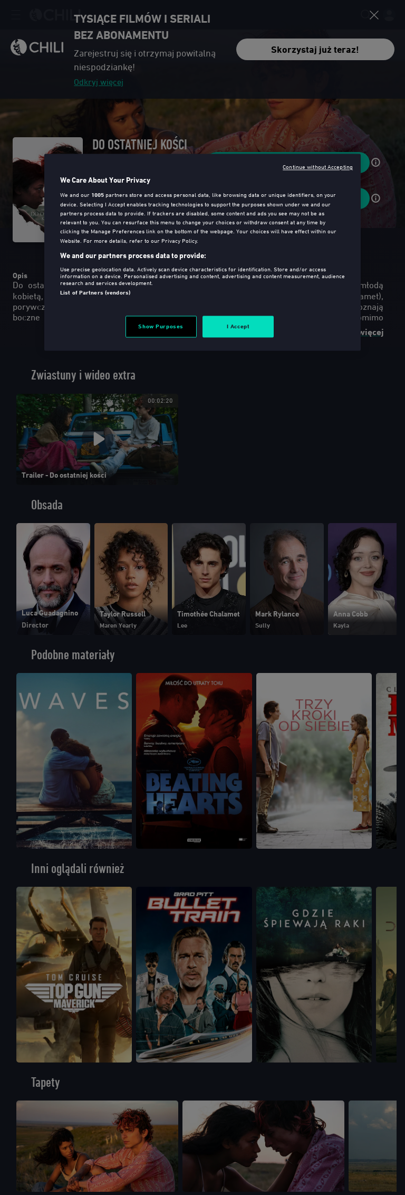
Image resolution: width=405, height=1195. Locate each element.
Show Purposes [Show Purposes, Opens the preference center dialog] (160, 326)
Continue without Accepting (318, 166)
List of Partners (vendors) (95, 293)
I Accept (238, 326)
